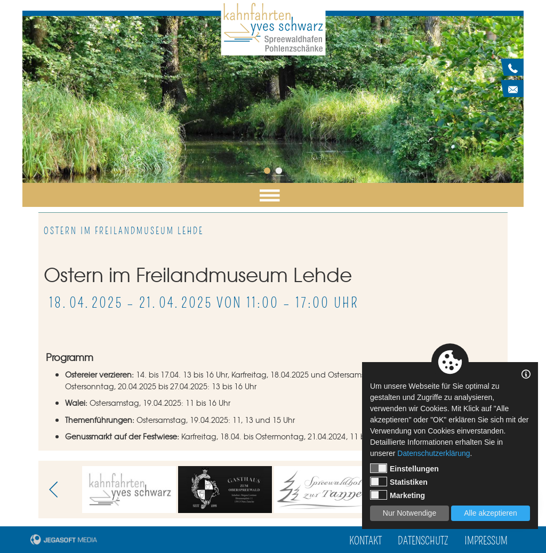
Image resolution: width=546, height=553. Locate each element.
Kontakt (365, 541)
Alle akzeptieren (490, 513)
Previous (57, 489)
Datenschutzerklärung (433, 453)
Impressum (486, 541)
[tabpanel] (273, 99)
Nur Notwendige (409, 513)
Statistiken (399, 481)
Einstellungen (404, 468)
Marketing (397, 495)
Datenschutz (423, 541)
